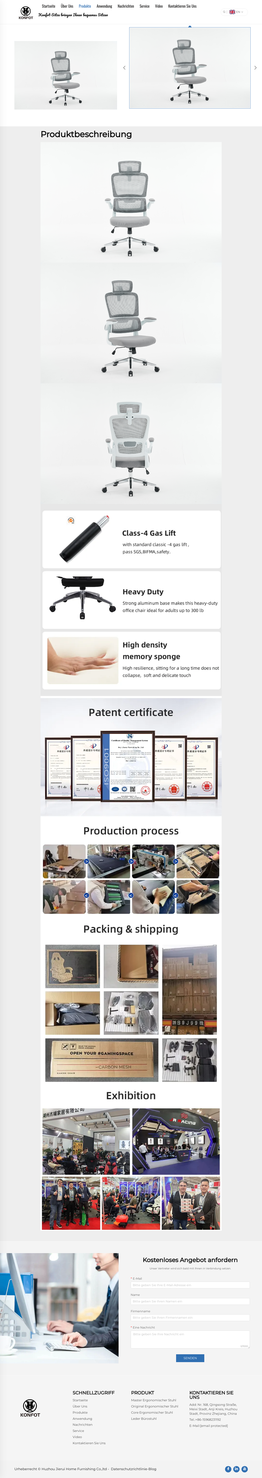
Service (145, 6)
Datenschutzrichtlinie (129, 1469)
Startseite (48, 6)
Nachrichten (126, 6)
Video (159, 6)
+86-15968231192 (208, 1419)
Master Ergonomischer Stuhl (153, 1400)
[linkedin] (236, 1469)
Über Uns (67, 6)
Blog (152, 1469)
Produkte (85, 6)
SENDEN (190, 1358)
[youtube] (244, 1469)
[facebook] (228, 1469)
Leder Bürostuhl (144, 1419)
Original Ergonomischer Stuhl (154, 1406)
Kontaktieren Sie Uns (182, 6)
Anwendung (104, 6)
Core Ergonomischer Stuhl (152, 1412)
